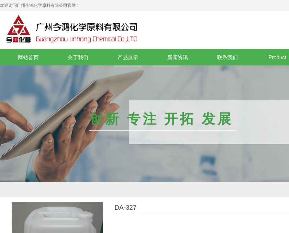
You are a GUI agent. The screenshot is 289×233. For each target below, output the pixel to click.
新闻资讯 (177, 57)
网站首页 (28, 57)
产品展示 (127, 57)
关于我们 (78, 57)
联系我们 (227, 57)
